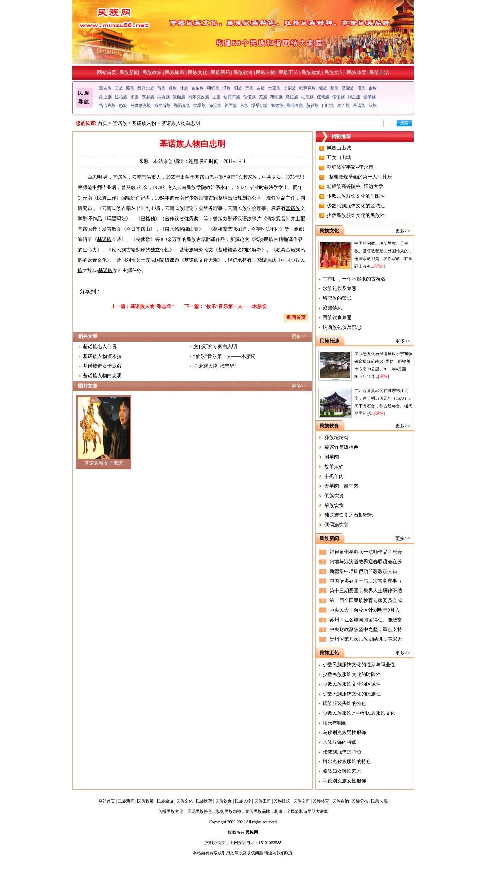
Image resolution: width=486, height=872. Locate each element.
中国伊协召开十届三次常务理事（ (366, 581)
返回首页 (296, 317)
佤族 (361, 88)
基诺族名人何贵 (100, 346)
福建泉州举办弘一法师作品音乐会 (366, 552)
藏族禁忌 (332, 307)
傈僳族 (348, 88)
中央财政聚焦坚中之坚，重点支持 (366, 629)
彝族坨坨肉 (336, 437)
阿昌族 (354, 96)
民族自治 (379, 72)
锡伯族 (338, 96)
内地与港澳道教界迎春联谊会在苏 (366, 561)
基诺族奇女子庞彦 (102, 366)
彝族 (173, 88)
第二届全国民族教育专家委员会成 (366, 600)
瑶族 (249, 88)
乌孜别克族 (140, 105)
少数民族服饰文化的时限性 (356, 196)
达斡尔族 (231, 96)
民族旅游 (174, 72)
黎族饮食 (334, 505)
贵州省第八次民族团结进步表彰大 (366, 639)
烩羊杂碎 (334, 466)
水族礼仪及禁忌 (339, 288)
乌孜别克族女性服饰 (344, 780)
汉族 (373, 105)
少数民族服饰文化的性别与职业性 (359, 664)
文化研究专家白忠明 (215, 346)
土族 (216, 96)
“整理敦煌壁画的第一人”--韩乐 (359, 176)
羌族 (263, 96)
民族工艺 (288, 72)
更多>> (299, 336)
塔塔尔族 (259, 105)
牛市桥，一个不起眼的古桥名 (354, 278)
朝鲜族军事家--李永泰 (350, 167)
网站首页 (106, 72)
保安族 (215, 105)
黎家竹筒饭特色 (341, 447)
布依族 (197, 88)
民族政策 (152, 72)
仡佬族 (323, 96)
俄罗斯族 (162, 105)
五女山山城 (339, 157)
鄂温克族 (182, 105)
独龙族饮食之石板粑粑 (348, 515)
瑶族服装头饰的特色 (344, 703)
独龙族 (277, 105)
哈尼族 (290, 88)
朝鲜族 (213, 88)
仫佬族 (249, 96)
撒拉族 (292, 96)
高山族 (105, 96)
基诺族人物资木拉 (102, 356)
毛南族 (307, 96)
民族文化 (197, 72)
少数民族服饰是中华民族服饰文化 (359, 713)
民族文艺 (334, 72)
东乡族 (148, 96)
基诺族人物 (144, 123)
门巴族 (328, 105)
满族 (226, 88)
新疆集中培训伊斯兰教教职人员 (363, 571)
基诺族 (359, 105)
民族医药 (220, 72)
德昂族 (199, 105)
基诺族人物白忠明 (102, 375)
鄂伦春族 (295, 105)
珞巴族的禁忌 (337, 298)
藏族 (130, 88)
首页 (102, 123)
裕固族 (231, 105)
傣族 (323, 88)
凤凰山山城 (339, 147)
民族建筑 (311, 72)
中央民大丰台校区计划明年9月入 (365, 610)
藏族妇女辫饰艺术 (342, 771)
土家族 (274, 88)
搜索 (404, 123)
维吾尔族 (145, 88)
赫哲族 (312, 105)
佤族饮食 (334, 495)
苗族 (161, 88)
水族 (134, 96)
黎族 (334, 88)
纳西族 (163, 96)
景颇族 (179, 96)
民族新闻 (129, 72)
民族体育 (356, 72)
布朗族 (276, 96)
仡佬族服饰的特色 (342, 751)
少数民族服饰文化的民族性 (356, 215)
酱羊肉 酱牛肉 (341, 486)
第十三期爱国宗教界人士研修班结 (366, 590)
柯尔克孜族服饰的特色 (347, 761)
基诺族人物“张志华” (152, 306)
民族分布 (360, 801)
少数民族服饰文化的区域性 (356, 205)
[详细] (379, 266)
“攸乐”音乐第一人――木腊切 (235, 306)
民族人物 (265, 72)
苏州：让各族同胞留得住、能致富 (366, 619)
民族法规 (379, 801)
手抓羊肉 (334, 476)
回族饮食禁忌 (337, 317)
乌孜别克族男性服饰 (344, 732)
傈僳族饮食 (336, 524)
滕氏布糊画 (335, 722)
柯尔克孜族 (198, 96)
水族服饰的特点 (339, 742)
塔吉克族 (107, 105)
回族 (119, 88)
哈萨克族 (307, 88)
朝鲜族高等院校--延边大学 (355, 186)
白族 (261, 88)
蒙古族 (105, 88)
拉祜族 (121, 96)
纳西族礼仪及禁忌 (342, 327)
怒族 (123, 105)
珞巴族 (343, 105)
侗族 (238, 88)
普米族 (369, 96)
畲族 (373, 88)
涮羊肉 (331, 457)
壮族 (184, 88)
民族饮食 (243, 72)
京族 (244, 105)
